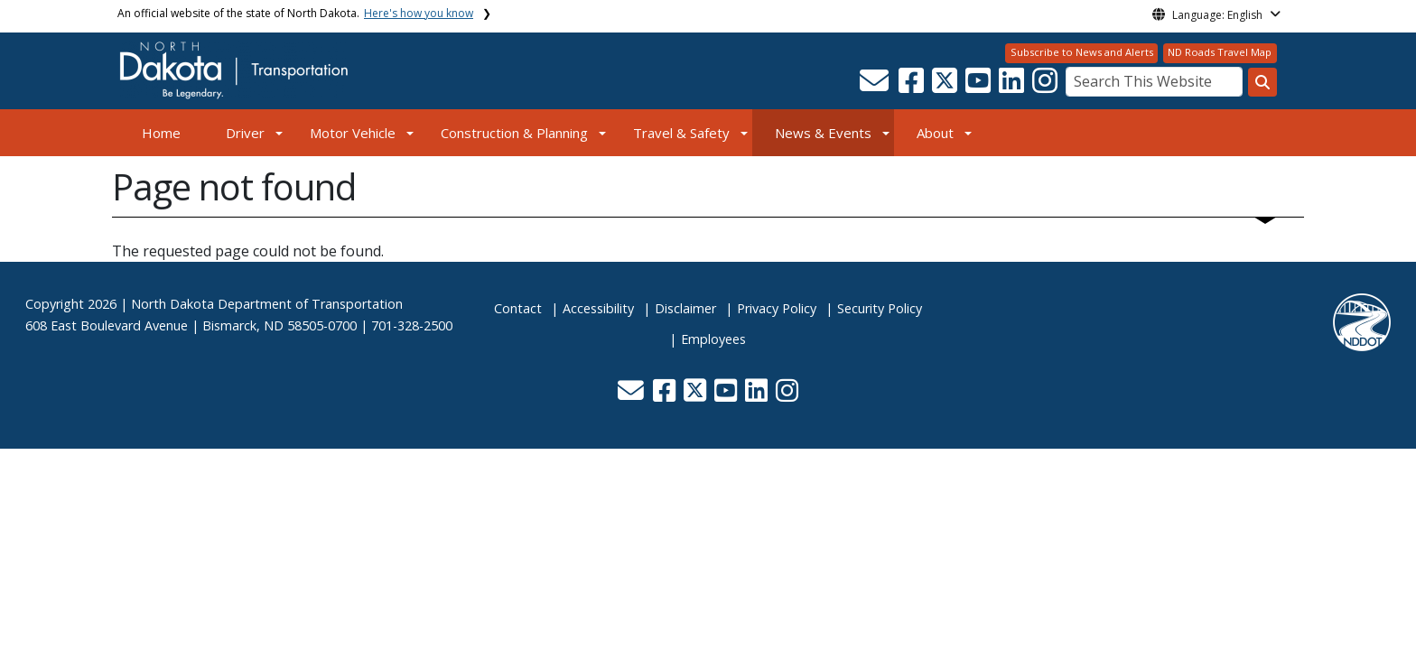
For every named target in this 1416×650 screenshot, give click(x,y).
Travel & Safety (681, 133)
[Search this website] (1262, 82)
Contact (518, 308)
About (935, 133)
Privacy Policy (776, 308)
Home (161, 133)
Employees (713, 339)
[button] (875, 86)
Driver (245, 133)
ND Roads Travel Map (1220, 52)
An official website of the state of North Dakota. (295, 13)
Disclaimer (685, 308)
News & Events (823, 133)
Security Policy (879, 308)
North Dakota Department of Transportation (267, 303)
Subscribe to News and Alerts (1082, 52)
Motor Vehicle (353, 133)
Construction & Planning (514, 133)
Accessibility (598, 308)
